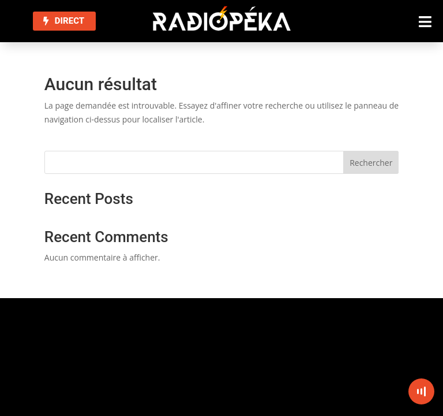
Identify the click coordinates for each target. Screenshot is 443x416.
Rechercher (371, 162)
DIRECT (69, 21)
